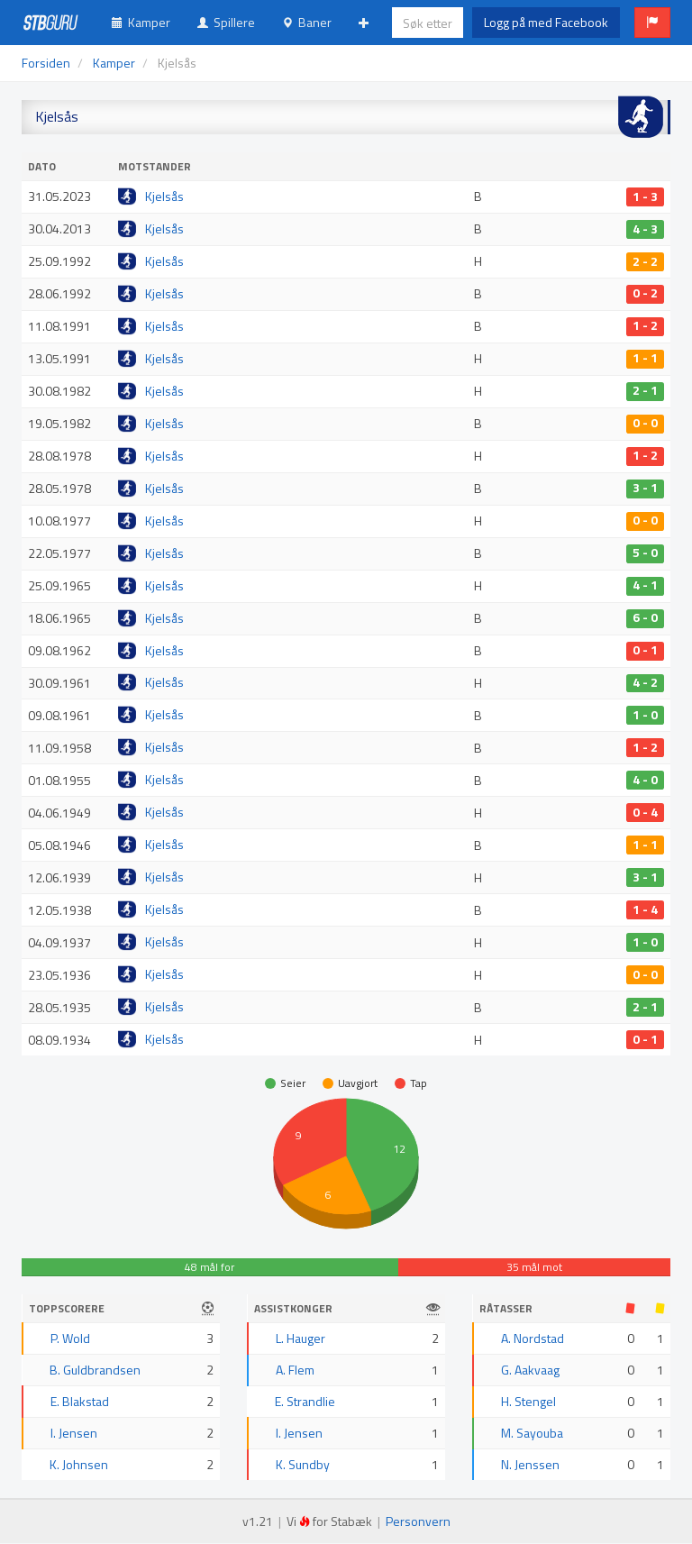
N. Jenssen (530, 1464)
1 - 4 (645, 909)
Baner (307, 22)
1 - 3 (645, 196)
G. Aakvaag (530, 1369)
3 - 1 (645, 489)
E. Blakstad (79, 1401)
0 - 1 (645, 651)
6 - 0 (645, 618)
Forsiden (46, 62)
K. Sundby (303, 1464)
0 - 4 (645, 812)
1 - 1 (645, 359)
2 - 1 (645, 391)
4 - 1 (645, 586)
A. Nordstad (532, 1338)
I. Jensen (73, 1432)
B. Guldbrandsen (95, 1369)
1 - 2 (645, 326)
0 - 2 (645, 294)
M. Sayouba (532, 1432)
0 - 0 (645, 424)
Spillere (226, 22)
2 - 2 (645, 261)
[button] (652, 22)
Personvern (418, 1521)
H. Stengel (528, 1401)
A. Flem (295, 1369)
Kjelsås (164, 196)
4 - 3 (645, 229)
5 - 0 (645, 553)
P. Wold (70, 1338)
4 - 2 (645, 683)
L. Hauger (300, 1338)
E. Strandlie (305, 1401)
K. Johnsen (79, 1464)
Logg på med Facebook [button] (546, 22)
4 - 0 (645, 780)
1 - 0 (645, 715)
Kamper (141, 22)
